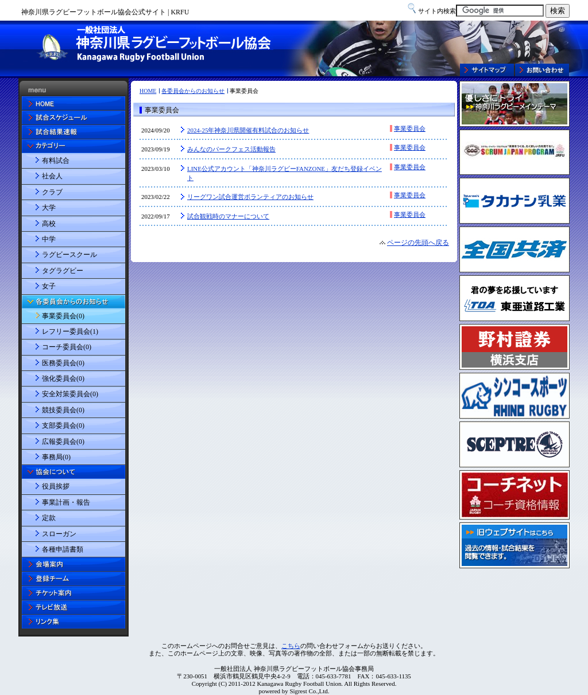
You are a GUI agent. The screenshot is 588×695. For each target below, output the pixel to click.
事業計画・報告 (66, 502)
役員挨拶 (55, 486)
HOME (148, 91)
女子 (49, 286)
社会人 (52, 176)
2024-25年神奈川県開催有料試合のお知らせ (248, 130)
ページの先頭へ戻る (418, 243)
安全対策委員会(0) (70, 394)
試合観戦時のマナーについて (228, 216)
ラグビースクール (69, 255)
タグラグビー (62, 271)
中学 (49, 239)
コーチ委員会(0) (66, 347)
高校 (49, 224)
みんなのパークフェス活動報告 (231, 149)
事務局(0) (56, 457)
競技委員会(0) (63, 410)
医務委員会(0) (63, 363)
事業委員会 (409, 128)
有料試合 (55, 161)
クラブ (52, 192)
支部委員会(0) (63, 425)
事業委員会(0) (63, 316)
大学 (49, 208)
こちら (290, 645)
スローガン (59, 534)
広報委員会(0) (63, 442)
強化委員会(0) (63, 378)
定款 (49, 518)
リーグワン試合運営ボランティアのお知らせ (250, 196)
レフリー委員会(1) (70, 331)
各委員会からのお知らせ (193, 91)
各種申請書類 (62, 549)
